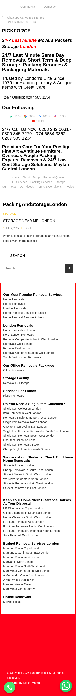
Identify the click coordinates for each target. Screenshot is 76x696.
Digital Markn (31, 682)
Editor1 (27, 228)
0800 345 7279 (17, 133)
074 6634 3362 (50, 133)
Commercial (28, 6)
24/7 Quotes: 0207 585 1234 (27, 97)
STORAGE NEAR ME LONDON (29, 221)
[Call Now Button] (9, 687)
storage (9, 213)
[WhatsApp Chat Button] (66, 686)
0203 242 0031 (54, 129)
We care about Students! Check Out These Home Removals (38, 459)
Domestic (50, 6)
